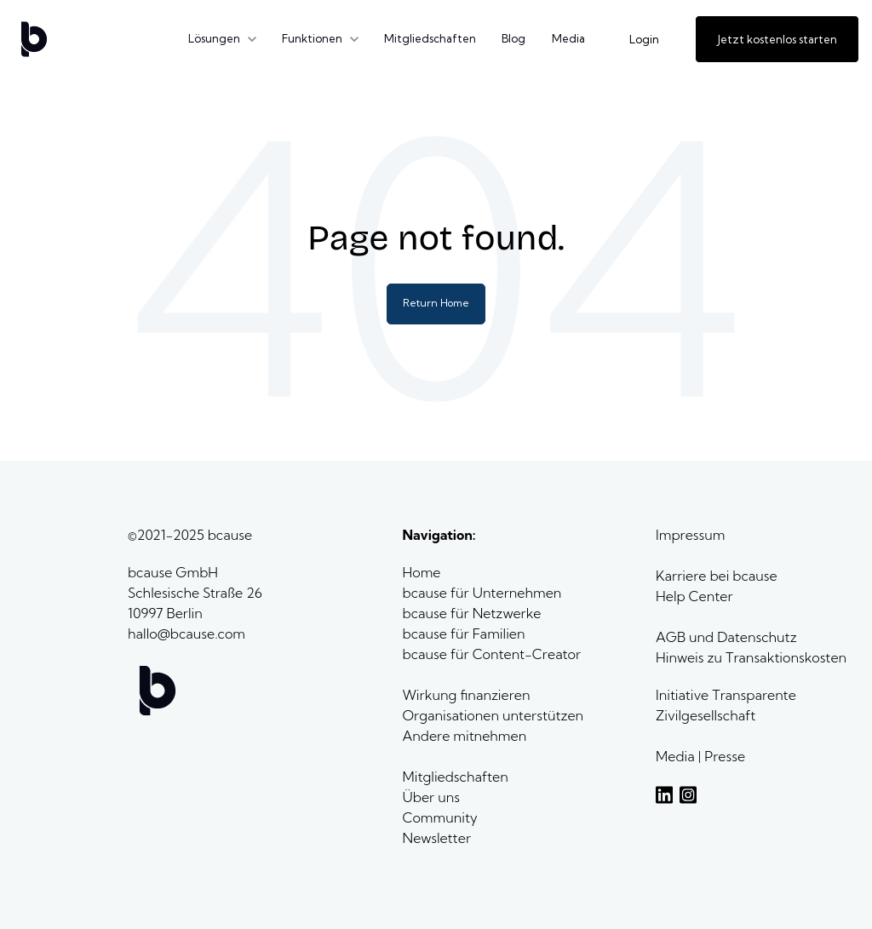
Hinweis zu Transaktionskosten (751, 657)
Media (568, 38)
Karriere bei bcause (716, 575)
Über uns (433, 797)
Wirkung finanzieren (467, 694)
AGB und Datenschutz (726, 636)
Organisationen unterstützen (493, 715)
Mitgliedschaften (430, 38)
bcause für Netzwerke (472, 613)
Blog (513, 38)
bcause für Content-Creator (492, 653)
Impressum (690, 534)
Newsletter (437, 837)
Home (424, 572)
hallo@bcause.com (186, 633)
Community (440, 817)
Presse (724, 756)
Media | (680, 756)
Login (644, 39)
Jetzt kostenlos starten (777, 39)
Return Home (436, 302)
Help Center (694, 596)
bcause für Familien (464, 633)
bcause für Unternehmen (482, 592)
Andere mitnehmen (467, 735)
